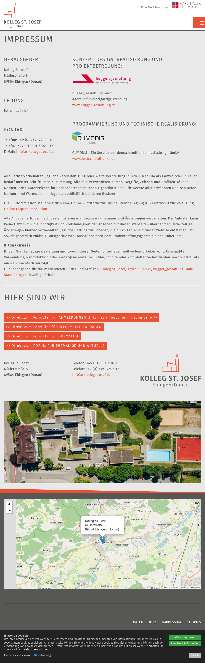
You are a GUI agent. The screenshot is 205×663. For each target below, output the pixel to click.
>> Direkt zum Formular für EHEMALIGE (42, 336)
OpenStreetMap (181, 587)
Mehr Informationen (36, 649)
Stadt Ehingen (15, 275)
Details (194, 655)
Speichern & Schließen (184, 643)
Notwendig (42, 655)
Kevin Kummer (139, 269)
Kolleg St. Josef (113, 269)
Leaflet (165, 587)
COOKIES (194, 622)
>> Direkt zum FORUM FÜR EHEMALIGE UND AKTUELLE (55, 346)
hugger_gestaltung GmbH (174, 269)
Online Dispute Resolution (25, 209)
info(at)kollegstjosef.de (35, 152)
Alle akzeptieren (184, 637)
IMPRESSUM (171, 622)
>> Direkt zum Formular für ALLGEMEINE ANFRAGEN (54, 327)
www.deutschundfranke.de (93, 159)
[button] (102, 540)
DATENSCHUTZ (144, 622)
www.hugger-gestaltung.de (94, 105)
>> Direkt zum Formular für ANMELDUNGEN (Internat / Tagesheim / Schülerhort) (81, 317)
